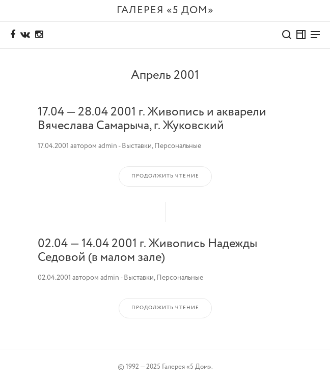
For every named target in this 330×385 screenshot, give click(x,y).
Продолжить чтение (165, 176)
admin (107, 146)
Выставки (137, 146)
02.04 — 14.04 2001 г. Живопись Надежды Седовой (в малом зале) (147, 250)
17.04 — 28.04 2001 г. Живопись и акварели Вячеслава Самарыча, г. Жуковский (152, 118)
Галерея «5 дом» (165, 10)
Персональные (177, 146)
